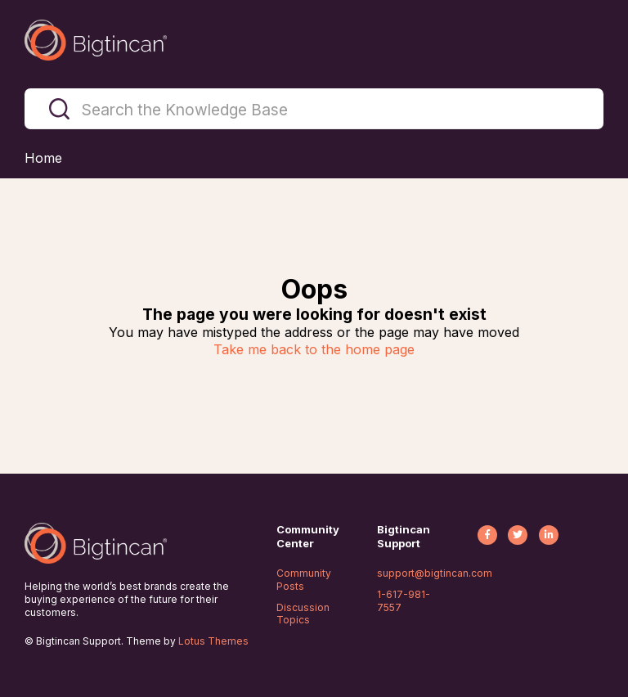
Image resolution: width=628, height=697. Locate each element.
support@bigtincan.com (434, 573)
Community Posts (303, 579)
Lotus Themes (213, 641)
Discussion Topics (303, 614)
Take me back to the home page (314, 349)
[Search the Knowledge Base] (314, 108)
